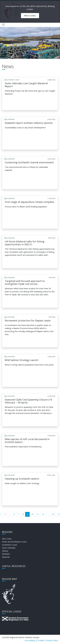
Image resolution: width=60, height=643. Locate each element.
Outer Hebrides (8, 548)
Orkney (5, 551)
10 (32, 514)
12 (43, 514)
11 (38, 514)
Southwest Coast (9, 545)
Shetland (6, 554)
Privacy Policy (52, 640)
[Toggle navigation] (3, 24)
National (5, 557)
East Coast (7, 538)
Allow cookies (30, 15)
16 (53, 514)
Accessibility (30, 640)
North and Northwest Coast (14, 541)
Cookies (40, 640)
